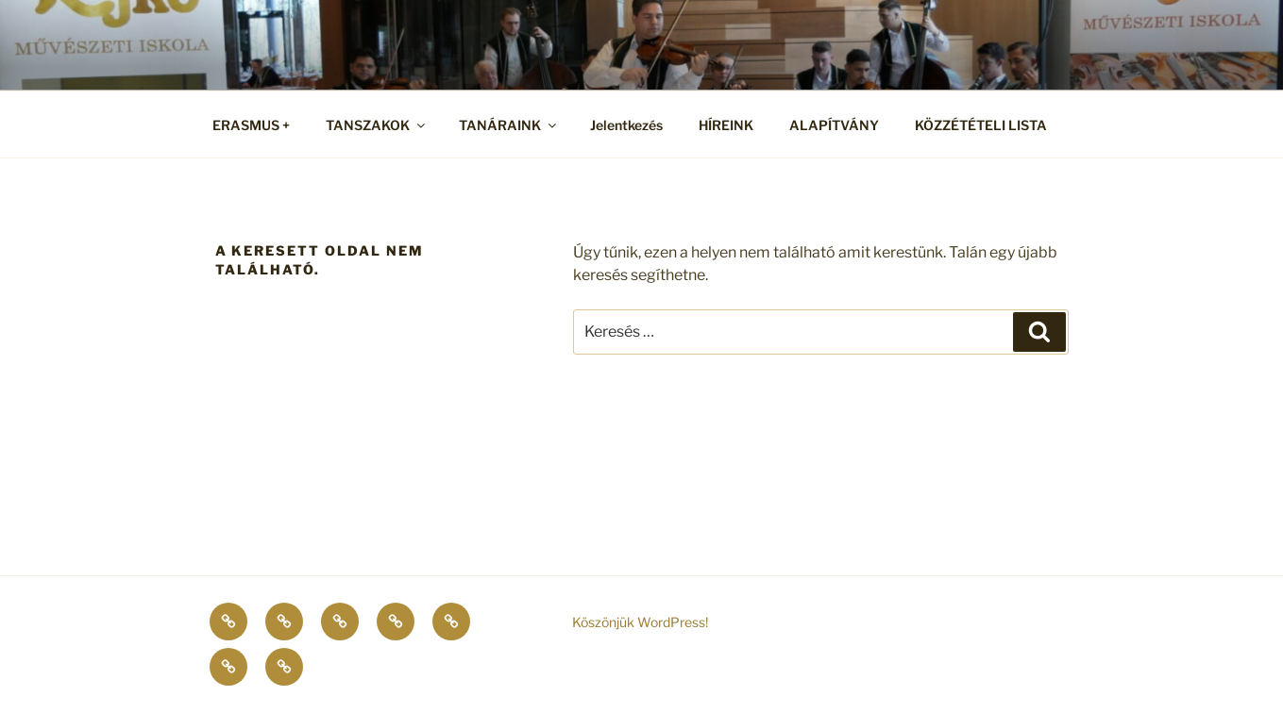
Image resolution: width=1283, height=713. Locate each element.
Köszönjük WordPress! (640, 622)
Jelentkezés (626, 125)
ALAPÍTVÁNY (834, 125)
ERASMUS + (251, 125)
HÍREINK (726, 125)
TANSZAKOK (377, 125)
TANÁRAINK (509, 125)
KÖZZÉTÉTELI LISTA (981, 125)
